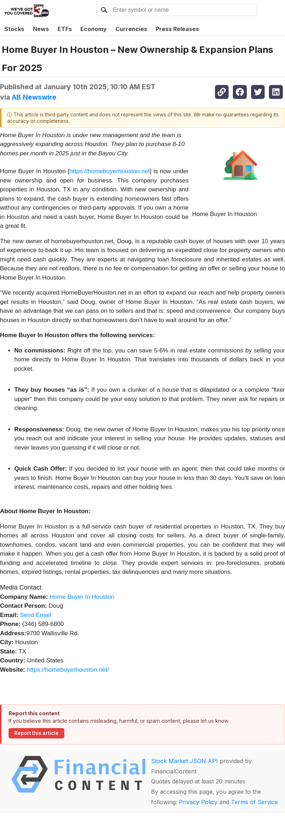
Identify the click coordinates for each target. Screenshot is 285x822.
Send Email (35, 615)
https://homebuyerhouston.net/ (68, 669)
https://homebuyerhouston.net (110, 171)
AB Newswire (34, 97)
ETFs (65, 28)
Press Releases (177, 28)
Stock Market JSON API (184, 761)
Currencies (131, 28)
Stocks (14, 28)
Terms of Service (254, 802)
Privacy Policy (198, 802)
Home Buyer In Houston (82, 596)
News (41, 28)
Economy (93, 28)
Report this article (36, 733)
